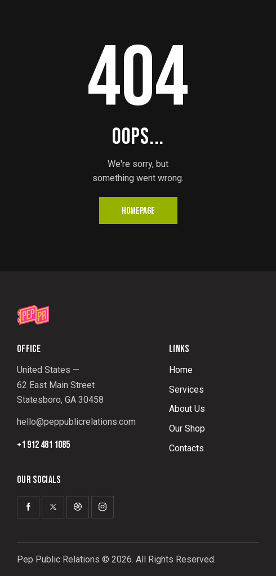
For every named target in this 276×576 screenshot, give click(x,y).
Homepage (138, 211)
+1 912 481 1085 (43, 445)
